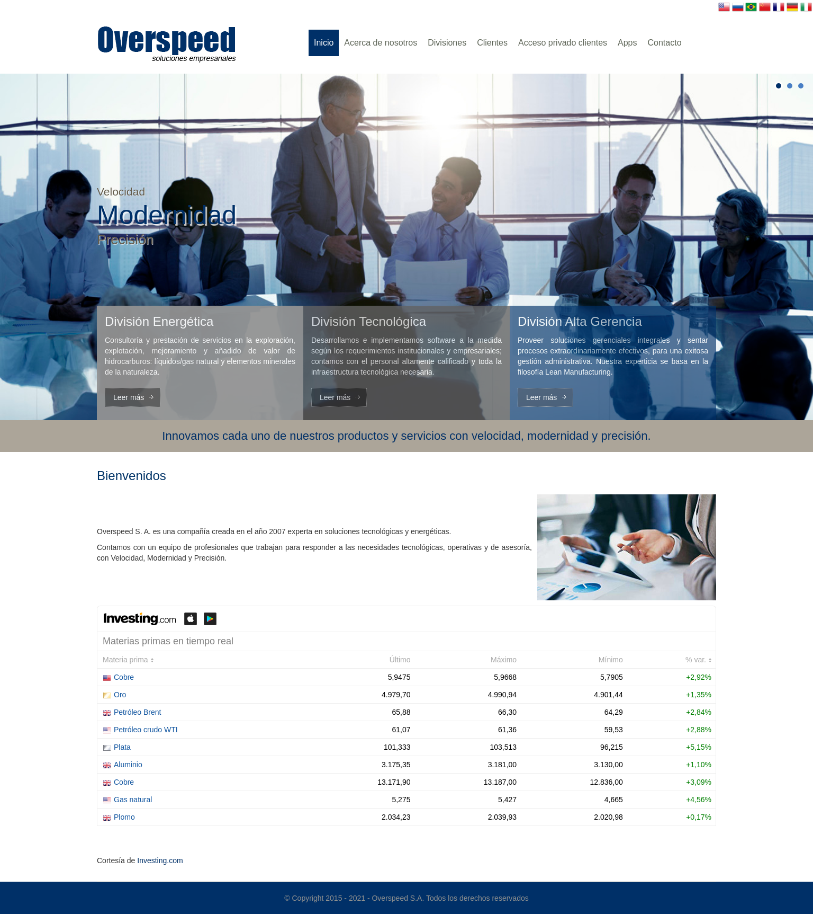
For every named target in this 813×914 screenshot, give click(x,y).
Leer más (128, 397)
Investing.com (160, 860)
